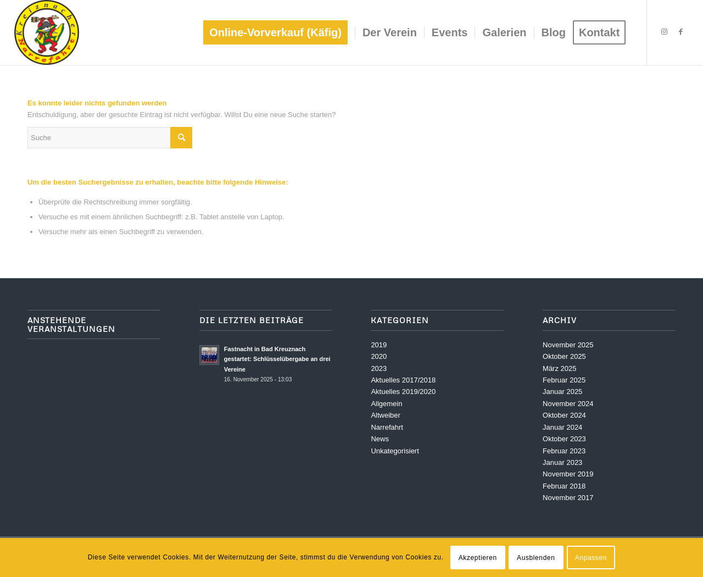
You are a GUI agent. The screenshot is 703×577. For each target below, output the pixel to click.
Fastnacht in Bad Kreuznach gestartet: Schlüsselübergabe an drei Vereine (277, 359)
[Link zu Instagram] (664, 32)
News (380, 439)
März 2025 (559, 368)
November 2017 (568, 497)
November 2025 (568, 345)
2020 (379, 356)
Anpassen (591, 558)
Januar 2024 (562, 427)
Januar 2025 (562, 391)
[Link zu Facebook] (680, 32)
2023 (379, 368)
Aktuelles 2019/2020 (403, 391)
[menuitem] (279, 32)
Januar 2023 (562, 462)
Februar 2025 (564, 380)
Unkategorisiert (395, 451)
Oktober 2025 (564, 356)
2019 (379, 345)
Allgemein (386, 404)
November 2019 (568, 474)
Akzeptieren (478, 558)
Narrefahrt (387, 427)
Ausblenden (536, 558)
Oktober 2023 (564, 439)
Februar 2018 (564, 486)
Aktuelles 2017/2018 (403, 380)
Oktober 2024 (564, 415)
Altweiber (385, 415)
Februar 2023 (564, 451)
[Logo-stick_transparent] (46, 32)
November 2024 (568, 404)
